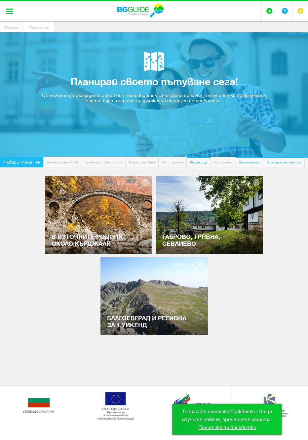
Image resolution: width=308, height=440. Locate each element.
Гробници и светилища (103, 162)
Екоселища (198, 162)
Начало (11, 27)
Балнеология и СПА (62, 162)
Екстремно (223, 162)
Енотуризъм (249, 162)
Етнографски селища (284, 162)
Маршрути (38, 27)
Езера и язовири (142, 162)
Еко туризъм (172, 162)
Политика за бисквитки (227, 427)
